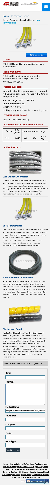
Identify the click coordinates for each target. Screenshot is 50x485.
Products (14, 20)
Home (5, 20)
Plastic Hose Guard (12, 329)
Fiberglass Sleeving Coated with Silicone (25, 470)
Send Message (36, 55)
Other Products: (12, 147)
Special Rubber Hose (39, 472)
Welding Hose (41, 464)
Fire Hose (16, 474)
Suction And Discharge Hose (29, 466)
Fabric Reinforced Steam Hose (18, 277)
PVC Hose (6, 474)
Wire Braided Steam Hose (15, 176)
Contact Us (35, 477)
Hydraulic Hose (16, 464)
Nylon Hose (26, 474)
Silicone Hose (23, 477)
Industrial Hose (27, 20)
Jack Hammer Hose (12, 225)
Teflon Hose (29, 464)
